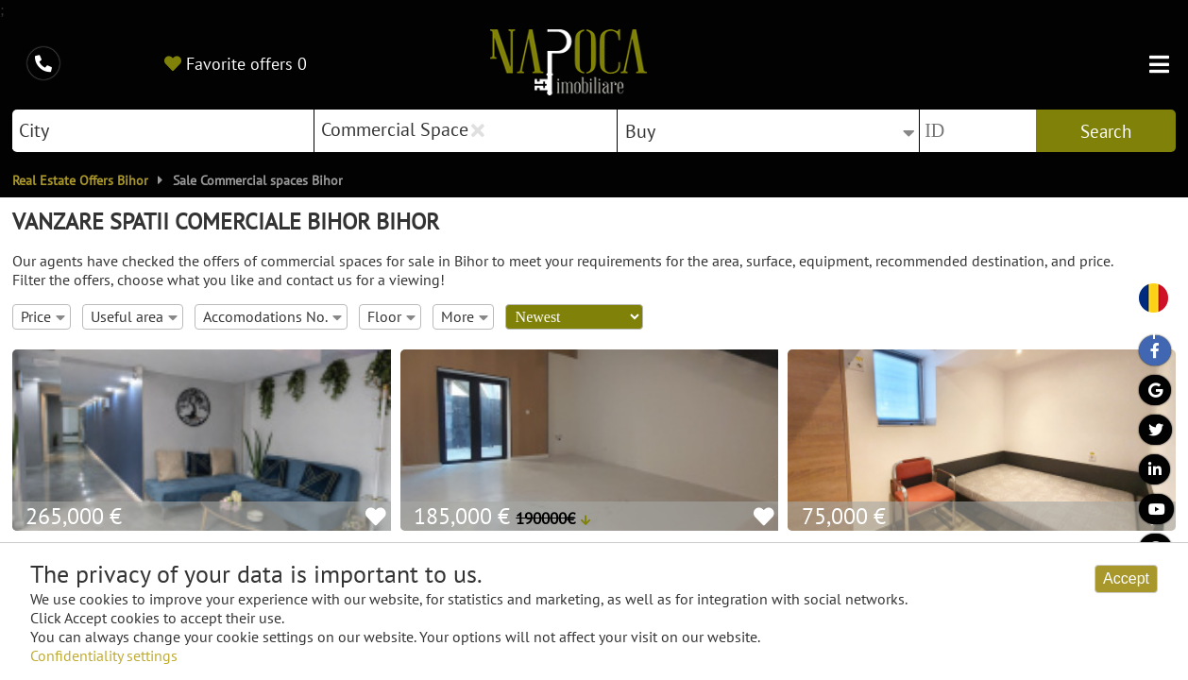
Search (1105, 131)
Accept (1126, 578)
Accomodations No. (272, 316)
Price (43, 316)
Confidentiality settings (104, 655)
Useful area (134, 316)
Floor (391, 316)
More (464, 316)
